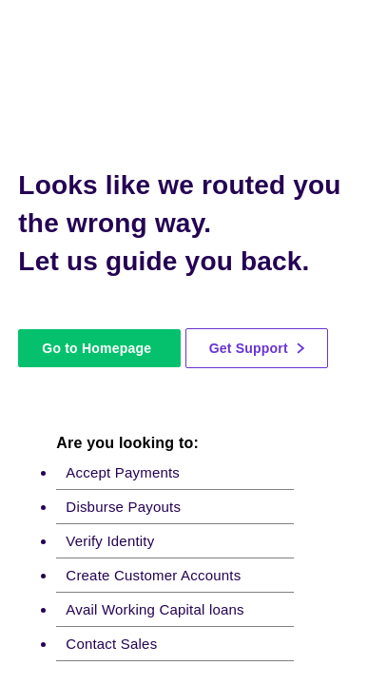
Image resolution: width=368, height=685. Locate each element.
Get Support (256, 348)
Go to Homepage (96, 348)
